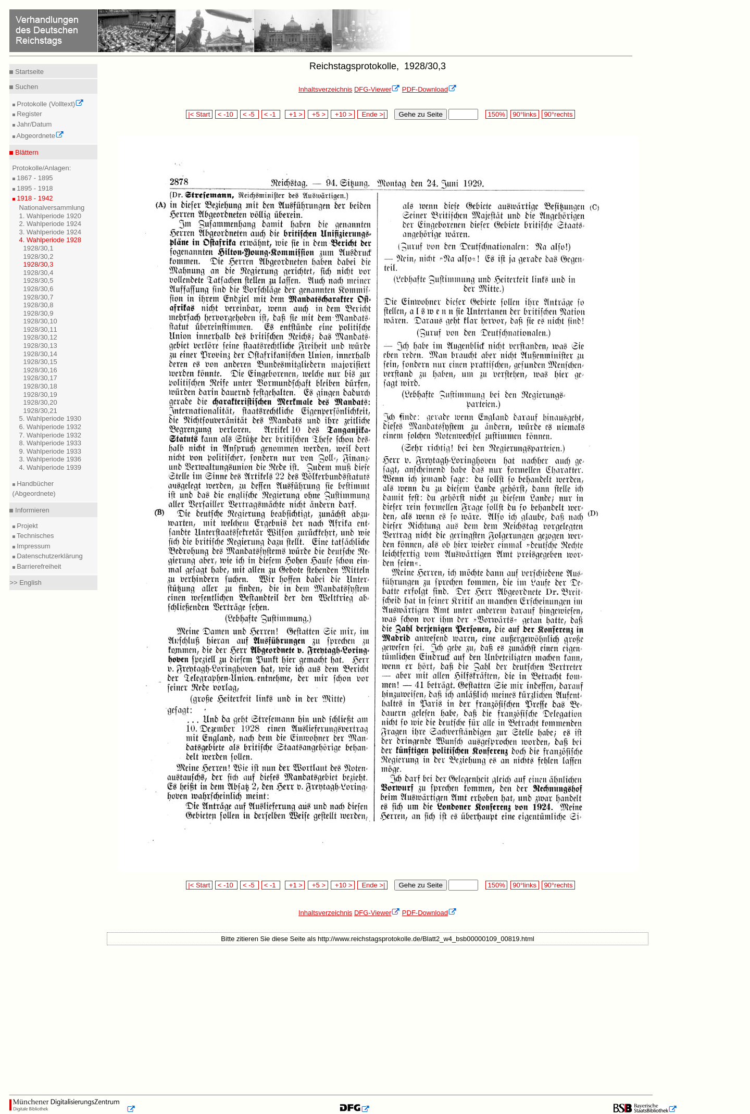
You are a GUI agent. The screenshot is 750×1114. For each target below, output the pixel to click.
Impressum (33, 546)
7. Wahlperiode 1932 (50, 435)
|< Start (199, 114)
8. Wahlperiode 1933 (50, 443)
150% (496, 114)
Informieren (31, 510)
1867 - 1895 (34, 178)
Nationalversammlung (52, 207)
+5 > (318, 114)
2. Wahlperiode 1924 (50, 224)
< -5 (249, 114)
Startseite (28, 72)
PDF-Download (429, 89)
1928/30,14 (40, 354)
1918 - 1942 (34, 198)
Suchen (25, 87)
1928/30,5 (38, 280)
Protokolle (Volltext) (49, 104)
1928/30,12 (40, 337)
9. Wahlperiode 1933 (50, 451)
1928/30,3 (38, 264)
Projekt (26, 526)
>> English (25, 582)
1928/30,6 (38, 289)
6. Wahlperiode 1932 (50, 427)
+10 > (342, 114)
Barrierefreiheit (38, 566)
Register (28, 114)
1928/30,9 (38, 313)
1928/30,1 (38, 248)
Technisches (34, 536)
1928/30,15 (40, 362)
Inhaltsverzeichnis (325, 89)
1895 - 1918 (34, 188)
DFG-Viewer (377, 89)
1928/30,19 (40, 394)
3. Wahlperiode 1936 (50, 459)
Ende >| (372, 114)
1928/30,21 (40, 411)
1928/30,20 (40, 402)
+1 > (295, 114)
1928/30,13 (40, 345)
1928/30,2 (38, 256)
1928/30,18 (40, 386)
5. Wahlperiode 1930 (50, 418)
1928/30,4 (38, 273)
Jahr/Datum (33, 124)
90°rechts (558, 114)
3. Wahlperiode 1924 (50, 232)
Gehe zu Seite (420, 114)
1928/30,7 (38, 297)
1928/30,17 (40, 378)
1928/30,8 (38, 305)
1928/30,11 (40, 329)
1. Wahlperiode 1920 (50, 216)
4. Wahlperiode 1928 (50, 240)
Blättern (25, 152)
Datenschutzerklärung (49, 556)
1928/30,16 (40, 370)
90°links (525, 114)
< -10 (226, 114)
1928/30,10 (40, 321)
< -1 (271, 114)
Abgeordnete (39, 136)
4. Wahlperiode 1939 (50, 467)
